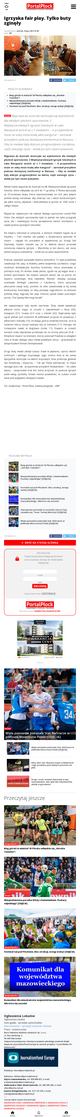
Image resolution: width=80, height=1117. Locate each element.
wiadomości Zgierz (36, 1105)
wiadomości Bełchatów (34, 1102)
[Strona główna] (12, 1113)
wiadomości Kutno (57, 1102)
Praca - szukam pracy (15, 1029)
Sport (7, 116)
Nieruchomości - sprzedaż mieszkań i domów (27, 1026)
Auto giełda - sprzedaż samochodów (23, 1022)
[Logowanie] (66, 1113)
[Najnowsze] (39, 1113)
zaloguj (39, 586)
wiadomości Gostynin (14, 1105)
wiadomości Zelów (57, 1105)
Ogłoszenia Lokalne (14, 1019)
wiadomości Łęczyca (14, 1108)
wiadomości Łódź (12, 1102)
